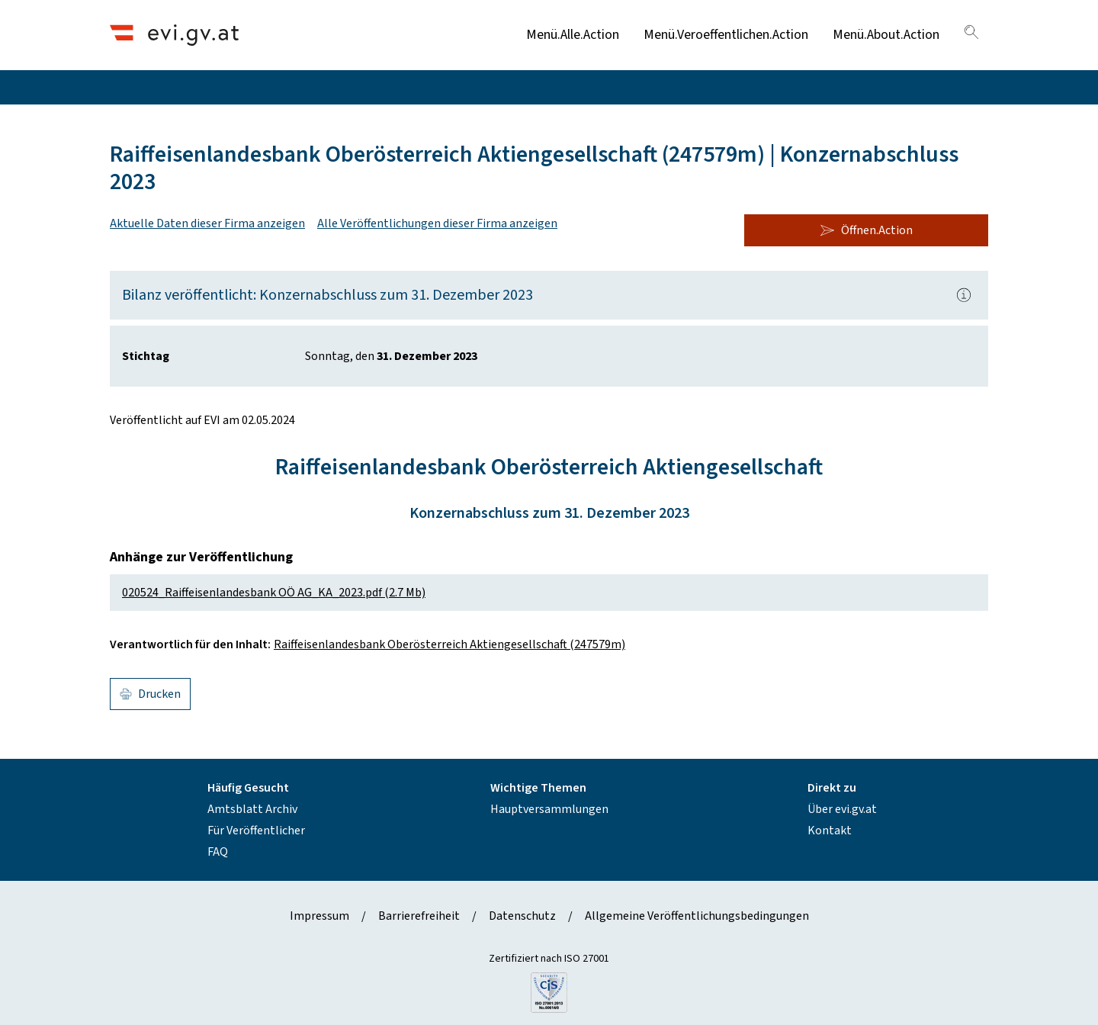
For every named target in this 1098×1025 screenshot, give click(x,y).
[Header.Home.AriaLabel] (174, 34)
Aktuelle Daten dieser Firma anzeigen (207, 223)
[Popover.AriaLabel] (964, 295)
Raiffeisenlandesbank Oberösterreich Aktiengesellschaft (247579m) (449, 644)
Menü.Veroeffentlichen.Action (726, 34)
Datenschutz (522, 916)
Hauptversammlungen (549, 809)
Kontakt (829, 830)
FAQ (217, 851)
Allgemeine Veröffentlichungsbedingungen (697, 916)
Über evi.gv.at (842, 809)
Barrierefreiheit (419, 916)
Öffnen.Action (866, 230)
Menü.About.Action (886, 34)
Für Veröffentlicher (256, 830)
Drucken (150, 694)
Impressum (319, 916)
